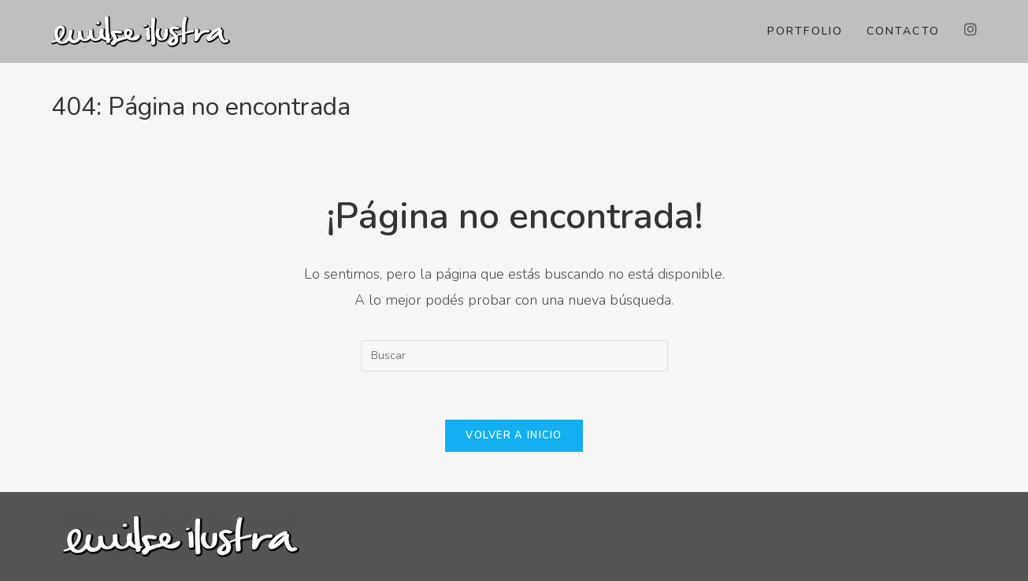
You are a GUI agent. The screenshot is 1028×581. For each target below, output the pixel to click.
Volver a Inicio (514, 435)
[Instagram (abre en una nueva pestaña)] (970, 30)
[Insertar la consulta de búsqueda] (514, 356)
